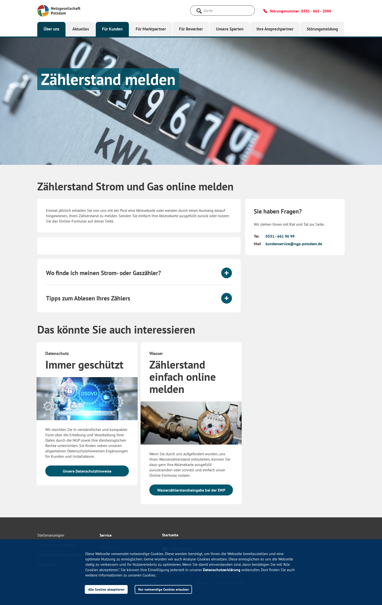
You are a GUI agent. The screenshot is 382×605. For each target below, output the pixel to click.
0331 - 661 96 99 (280, 236)
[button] (139, 273)
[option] (87, 416)
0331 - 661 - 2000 (316, 11)
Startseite (170, 534)
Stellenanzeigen (50, 535)
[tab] (139, 273)
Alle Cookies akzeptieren (106, 589)
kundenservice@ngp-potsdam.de (294, 243)
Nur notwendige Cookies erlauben (163, 589)
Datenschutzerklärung (221, 569)
